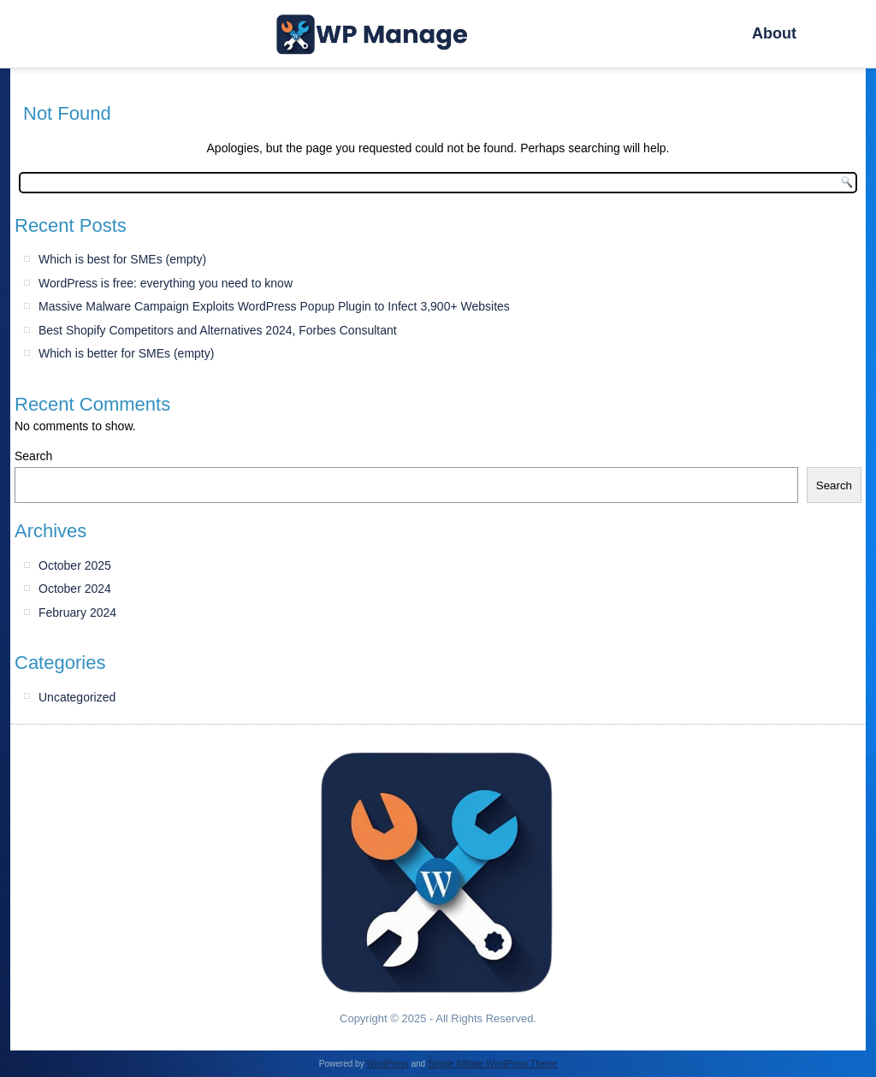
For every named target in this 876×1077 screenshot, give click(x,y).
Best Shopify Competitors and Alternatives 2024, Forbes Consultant (217, 330)
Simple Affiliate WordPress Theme (492, 1063)
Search (33, 456)
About (774, 33)
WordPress (387, 1063)
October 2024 (74, 588)
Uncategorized (76, 697)
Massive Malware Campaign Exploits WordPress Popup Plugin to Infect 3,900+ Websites (274, 306)
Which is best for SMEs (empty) (122, 259)
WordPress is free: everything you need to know (165, 283)
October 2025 (74, 565)
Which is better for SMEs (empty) (126, 353)
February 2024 (77, 612)
